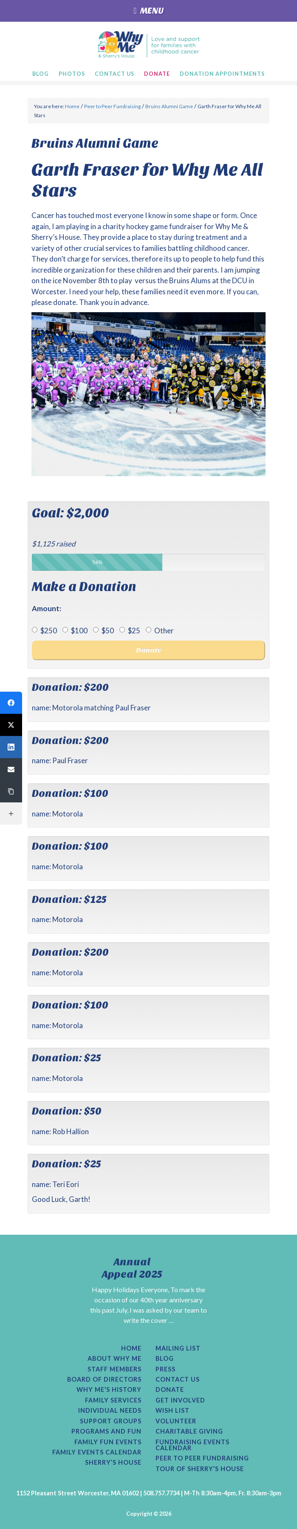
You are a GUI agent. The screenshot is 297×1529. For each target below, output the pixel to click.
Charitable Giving (189, 1431)
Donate (170, 1390)
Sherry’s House (113, 1463)
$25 (129, 630)
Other (160, 630)
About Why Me (114, 1359)
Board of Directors (104, 1379)
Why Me (148, 44)
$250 (44, 630)
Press (165, 1369)
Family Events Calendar (96, 1452)
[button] (11, 703)
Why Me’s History (108, 1390)
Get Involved (180, 1400)
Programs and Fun (106, 1431)
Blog (165, 1359)
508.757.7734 (161, 1493)
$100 (75, 630)
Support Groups (110, 1421)
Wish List (173, 1411)
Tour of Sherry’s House (200, 1469)
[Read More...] (130, 1330)
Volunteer (176, 1421)
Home (131, 1348)
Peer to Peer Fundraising (202, 1458)
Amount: (46, 608)
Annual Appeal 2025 (132, 1268)
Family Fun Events (107, 1442)
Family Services (113, 1400)
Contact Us (178, 1379)
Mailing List (178, 1348)
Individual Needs (109, 1411)
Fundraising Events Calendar (192, 1445)
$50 (103, 630)
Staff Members (114, 1369)
